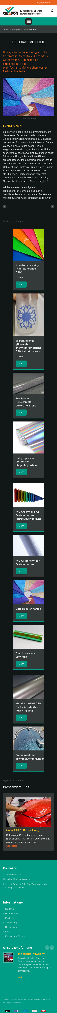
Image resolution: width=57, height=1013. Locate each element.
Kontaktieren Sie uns (15, 936)
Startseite (9, 909)
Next (52, 947)
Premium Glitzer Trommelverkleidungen (30, 756)
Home (6, 29)
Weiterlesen (12, 846)
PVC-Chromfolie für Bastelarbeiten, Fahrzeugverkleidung (28, 515)
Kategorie (16, 29)
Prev (47, 947)
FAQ (7, 931)
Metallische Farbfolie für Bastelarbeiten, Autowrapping (28, 707)
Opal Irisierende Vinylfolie (25, 655)
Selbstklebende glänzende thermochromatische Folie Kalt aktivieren (28, 346)
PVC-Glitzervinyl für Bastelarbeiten (28, 562)
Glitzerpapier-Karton (28, 608)
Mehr (21, 284)
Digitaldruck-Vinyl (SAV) (32, 954)
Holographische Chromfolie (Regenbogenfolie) (27, 461)
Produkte (9, 918)
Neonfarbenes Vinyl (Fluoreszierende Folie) (27, 268)
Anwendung (11, 922)
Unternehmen (11, 913)
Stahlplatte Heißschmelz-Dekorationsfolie (26, 402)
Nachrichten (11, 927)
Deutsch (48, 2)
